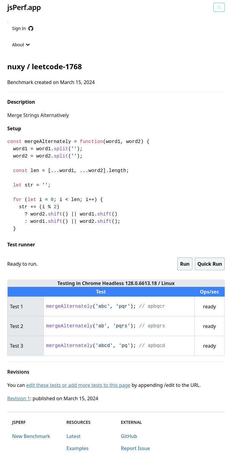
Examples (77, 448)
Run (184, 264)
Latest (73, 436)
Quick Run (210, 264)
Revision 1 (18, 398)
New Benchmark (31, 436)
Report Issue (135, 448)
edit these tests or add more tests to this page (78, 385)
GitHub (129, 436)
